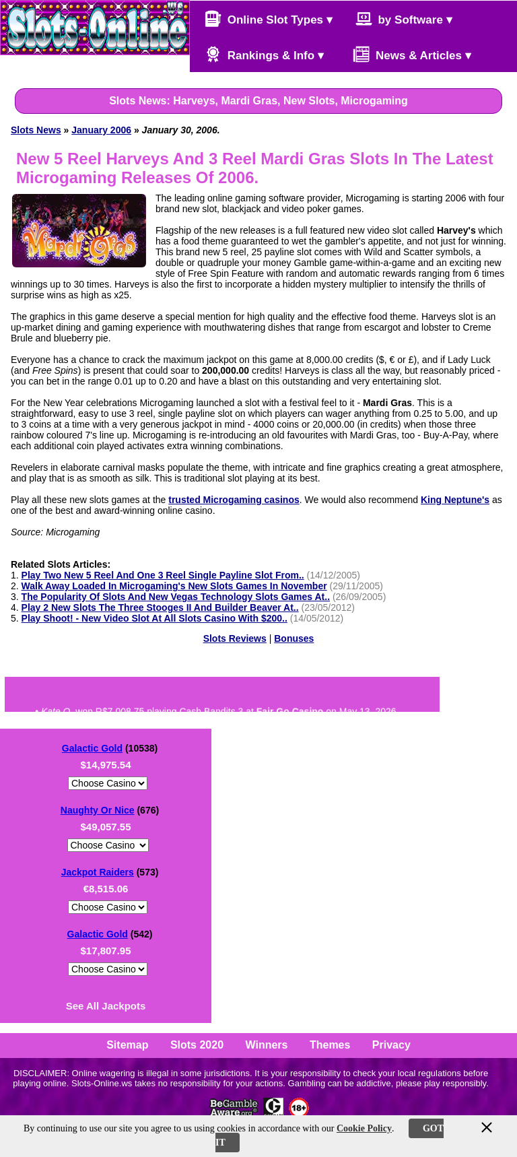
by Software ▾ (403, 18)
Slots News (36, 130)
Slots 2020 (196, 1045)
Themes (330, 1045)
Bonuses (294, 638)
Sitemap (127, 1045)
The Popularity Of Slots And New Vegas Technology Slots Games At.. (176, 596)
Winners (267, 1045)
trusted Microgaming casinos (233, 499)
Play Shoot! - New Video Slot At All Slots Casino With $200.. (154, 618)
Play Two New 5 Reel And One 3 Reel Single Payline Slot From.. (163, 575)
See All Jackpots (106, 1006)
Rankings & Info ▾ (264, 54)
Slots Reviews (235, 638)
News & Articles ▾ (405, 54)
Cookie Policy (364, 1128)
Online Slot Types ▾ (269, 18)
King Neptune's (455, 499)
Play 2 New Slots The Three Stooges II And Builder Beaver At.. (160, 607)
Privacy (391, 1045)
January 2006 (101, 130)
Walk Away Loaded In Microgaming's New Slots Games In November (174, 586)
